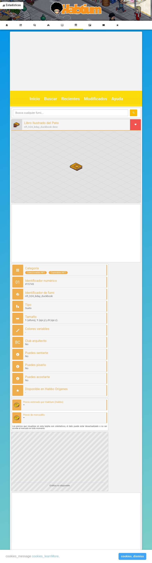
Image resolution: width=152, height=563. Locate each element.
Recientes (70, 98)
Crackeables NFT (58, 273)
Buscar (50, 98)
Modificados (95, 98)
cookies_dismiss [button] (132, 556)
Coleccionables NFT (36, 273)
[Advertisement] (75, 61)
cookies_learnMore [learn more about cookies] (45, 556)
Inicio (35, 98)
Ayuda (117, 98)
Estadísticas (11, 5)
